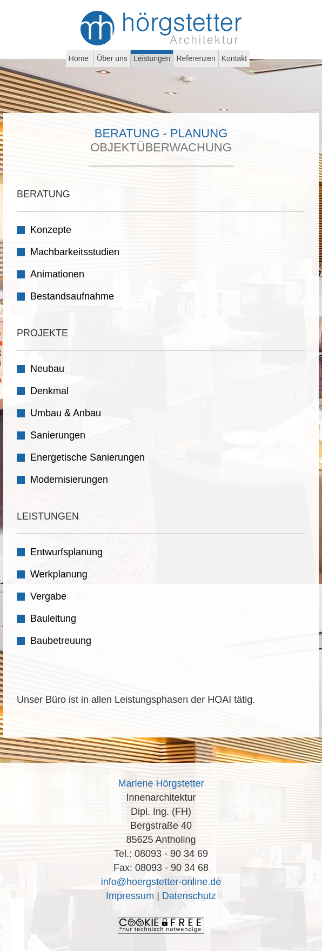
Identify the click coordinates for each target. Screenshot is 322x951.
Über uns (112, 58)
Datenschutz (189, 895)
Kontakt (234, 58)
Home (80, 58)
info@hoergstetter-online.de (161, 881)
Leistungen (152, 58)
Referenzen (195, 58)
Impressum (130, 895)
